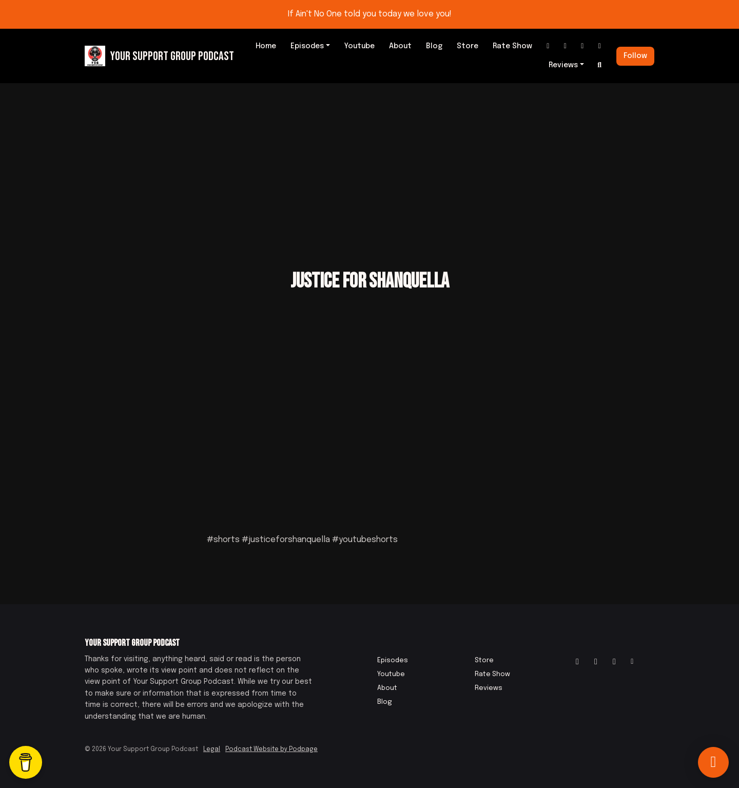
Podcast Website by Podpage (271, 749)
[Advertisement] (369, 160)
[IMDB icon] (614, 662)
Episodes (307, 46)
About (400, 46)
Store (467, 46)
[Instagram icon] (577, 662)
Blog (434, 46)
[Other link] (600, 46)
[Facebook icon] (596, 662)
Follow (635, 56)
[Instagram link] (548, 46)
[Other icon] (633, 662)
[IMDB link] (582, 46)
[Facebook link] (565, 46)
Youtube (359, 46)
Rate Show (512, 46)
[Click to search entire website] (600, 65)
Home (266, 46)
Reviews (563, 65)
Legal (211, 749)
